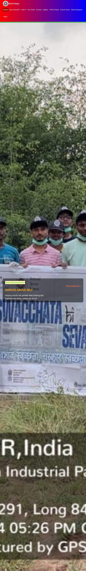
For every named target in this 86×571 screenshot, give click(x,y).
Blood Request (76, 10)
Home (5, 10)
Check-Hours (65, 10)
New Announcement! (15, 282)
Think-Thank (54, 10)
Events (38, 10)
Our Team (31, 10)
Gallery (45, 10)
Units (23, 10)
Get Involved (14, 10)
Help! (5, 17)
